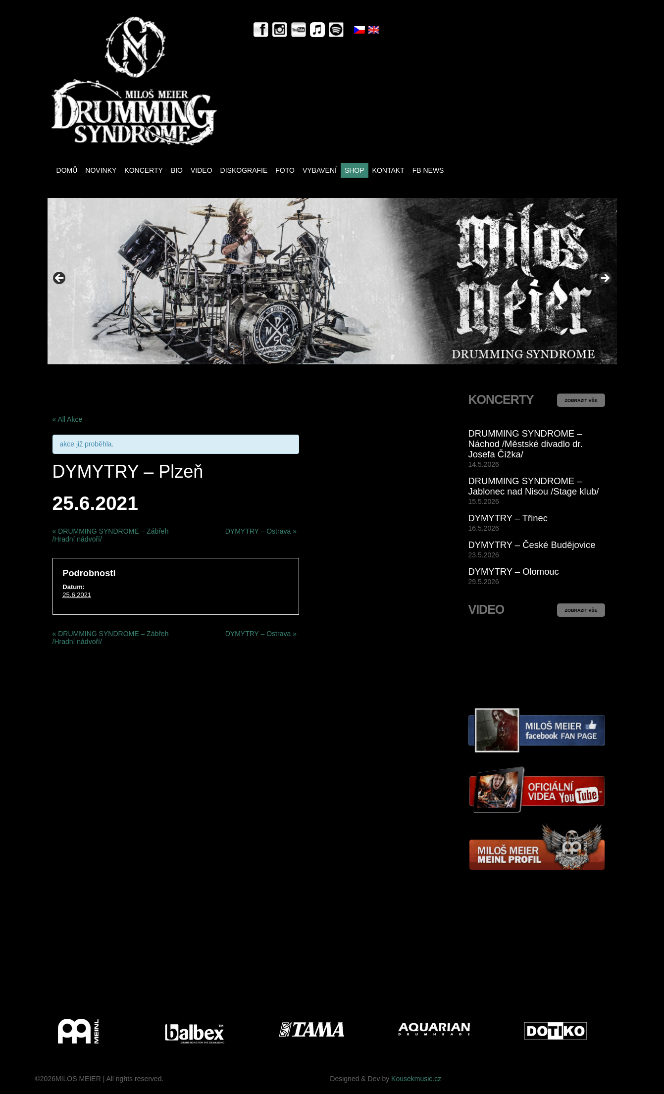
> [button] (604, 278)
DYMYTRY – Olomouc (513, 571)
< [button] (59, 278)
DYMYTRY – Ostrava (261, 531)
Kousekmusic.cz (416, 1079)
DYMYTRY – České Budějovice (532, 545)
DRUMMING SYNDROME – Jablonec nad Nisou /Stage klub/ (533, 486)
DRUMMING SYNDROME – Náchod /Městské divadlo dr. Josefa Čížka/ (525, 443)
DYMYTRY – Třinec (508, 518)
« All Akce (67, 419)
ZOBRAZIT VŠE (580, 400)
